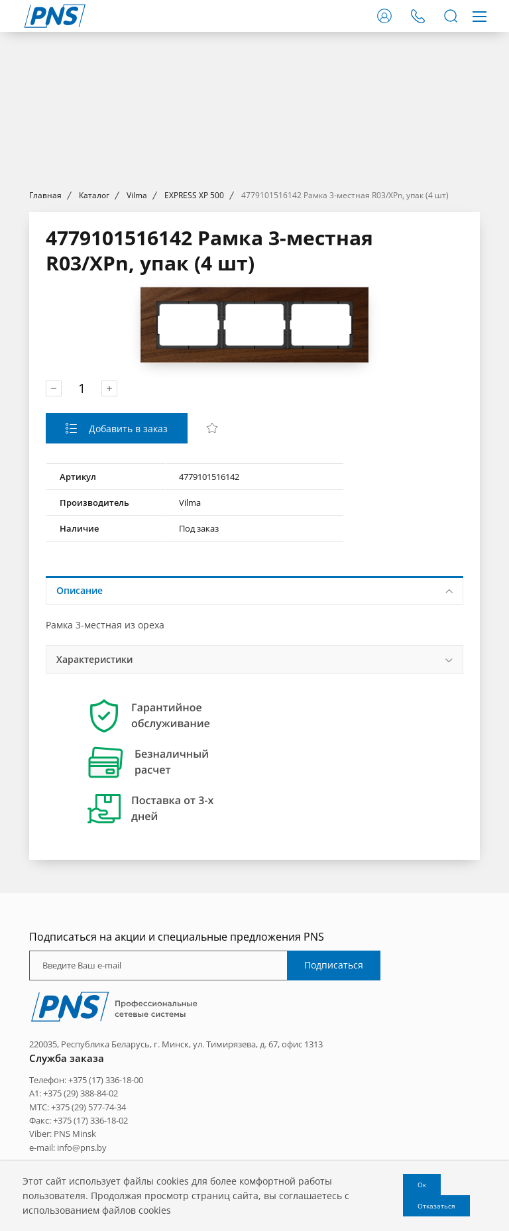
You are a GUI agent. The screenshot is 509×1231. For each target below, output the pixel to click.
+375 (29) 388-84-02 (80, 1093)
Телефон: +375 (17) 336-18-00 (86, 1080)
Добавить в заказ (127, 428)
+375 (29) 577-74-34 (88, 1107)
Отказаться (436, 1205)
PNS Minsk (75, 1134)
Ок (422, 1184)
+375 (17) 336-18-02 (90, 1120)
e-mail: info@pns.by (68, 1147)
